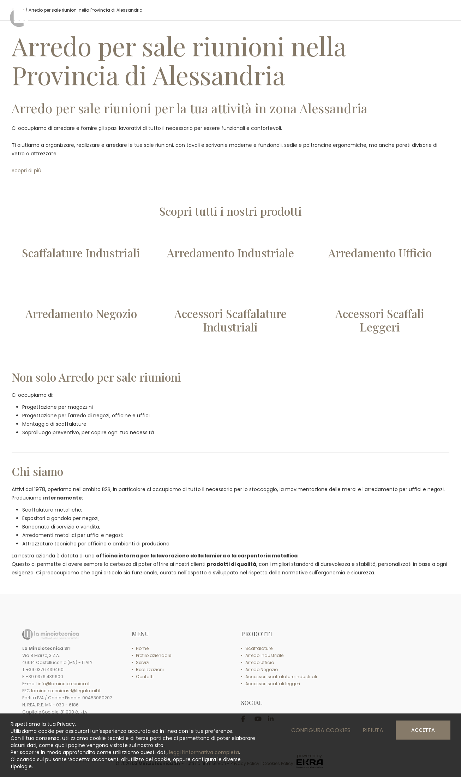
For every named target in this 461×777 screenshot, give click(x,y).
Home (142, 648)
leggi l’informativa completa (204, 752)
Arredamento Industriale (230, 252)
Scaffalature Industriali (81, 252)
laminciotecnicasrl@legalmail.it (66, 691)
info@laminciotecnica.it (64, 684)
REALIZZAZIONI (382, 17)
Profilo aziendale (153, 655)
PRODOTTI (299, 17)
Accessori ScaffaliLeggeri (379, 320)
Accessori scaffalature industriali (281, 677)
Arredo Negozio (261, 670)
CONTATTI (429, 17)
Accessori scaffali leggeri (272, 684)
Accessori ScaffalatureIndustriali (230, 320)
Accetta (423, 730)
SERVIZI (338, 17)
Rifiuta (373, 730)
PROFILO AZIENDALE (247, 17)
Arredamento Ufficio (380, 252)
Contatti (145, 677)
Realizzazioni (150, 670)
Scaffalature (259, 648)
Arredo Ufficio (259, 662)
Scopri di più (26, 170)
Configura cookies (321, 730)
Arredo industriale (264, 655)
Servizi (142, 662)
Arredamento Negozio (81, 313)
